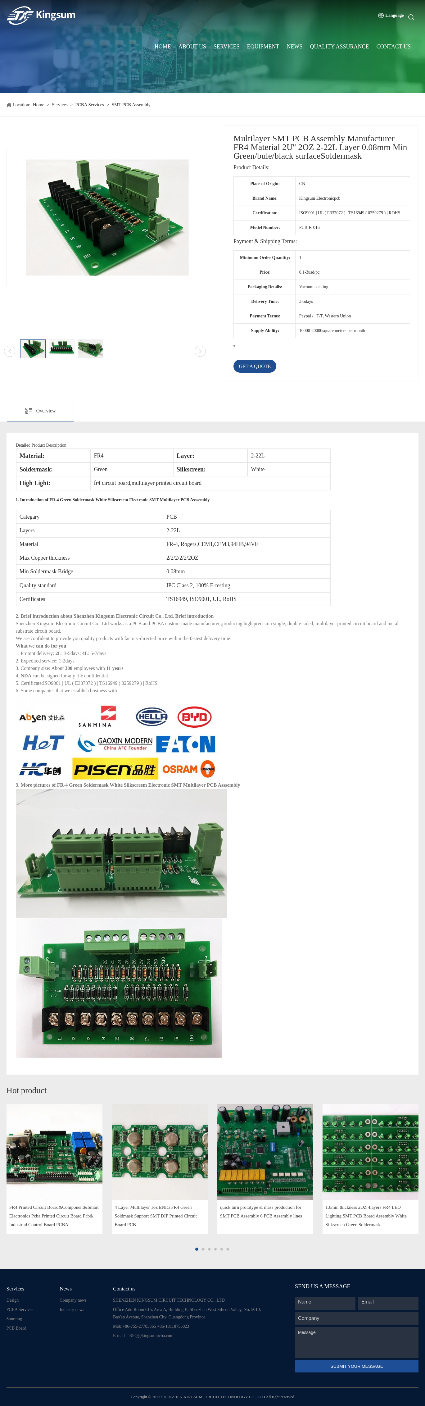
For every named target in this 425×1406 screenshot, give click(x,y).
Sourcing (14, 1319)
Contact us (124, 1289)
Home (163, 46)
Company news (73, 1300)
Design (13, 1300)
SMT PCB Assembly (131, 104)
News (295, 46)
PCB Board (16, 1328)
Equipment (263, 46)
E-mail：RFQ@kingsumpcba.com (143, 1335)
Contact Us (393, 46)
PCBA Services (89, 104)
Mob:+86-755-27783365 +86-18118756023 (151, 1326)
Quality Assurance (339, 46)
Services (227, 46)
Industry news (72, 1309)
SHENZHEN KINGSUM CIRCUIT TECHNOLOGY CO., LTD (169, 1300)
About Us (192, 46)
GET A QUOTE (255, 366)
